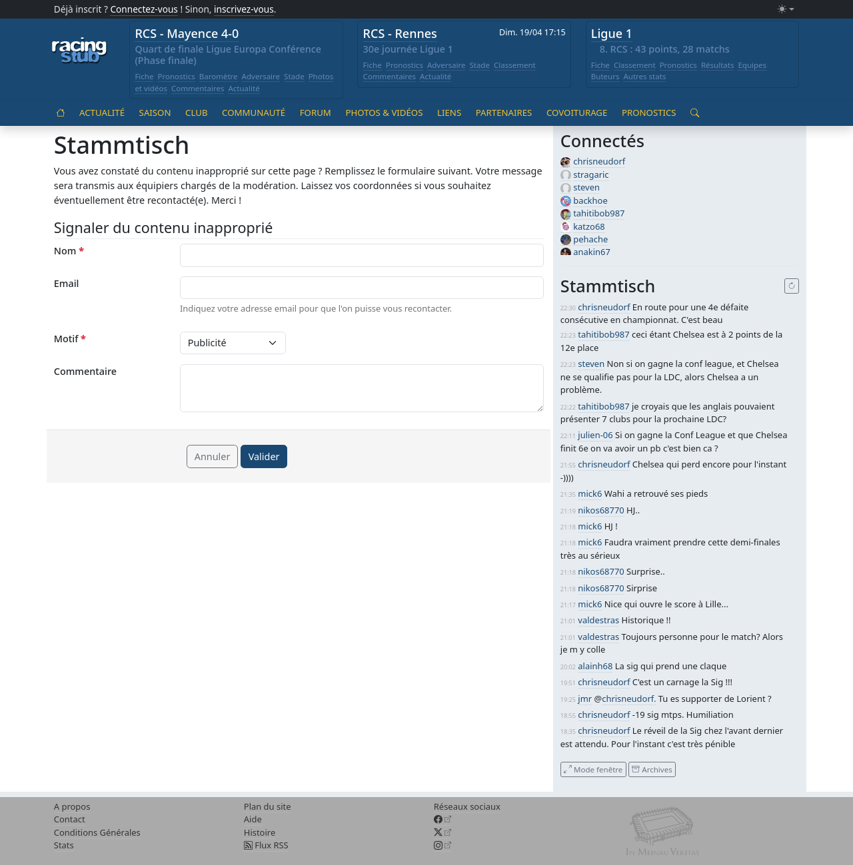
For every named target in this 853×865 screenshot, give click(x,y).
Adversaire (261, 76)
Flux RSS (266, 845)
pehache (590, 239)
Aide (253, 819)
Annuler (213, 456)
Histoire (259, 832)
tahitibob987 (598, 213)
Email (66, 283)
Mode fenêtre (593, 769)
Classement (515, 65)
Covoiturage (576, 113)
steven (586, 187)
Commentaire (85, 371)
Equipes (752, 65)
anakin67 (591, 252)
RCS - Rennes (400, 33)
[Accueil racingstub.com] (80, 51)
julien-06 (595, 435)
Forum (315, 113)
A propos (72, 806)
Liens (449, 113)
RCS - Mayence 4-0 (187, 33)
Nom (69, 250)
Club (196, 113)
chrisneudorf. (629, 699)
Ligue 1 (611, 33)
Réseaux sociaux (467, 806)
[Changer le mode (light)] (785, 10)
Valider (264, 456)
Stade (294, 76)
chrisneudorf (599, 161)
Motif (70, 338)
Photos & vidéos (384, 113)
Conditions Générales (97, 832)
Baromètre (218, 76)
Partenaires (504, 113)
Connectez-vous (144, 9)
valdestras (598, 620)
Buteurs (605, 76)
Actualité (243, 88)
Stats (64, 845)
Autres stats (644, 76)
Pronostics (176, 76)
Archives (652, 769)
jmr (585, 699)
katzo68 (589, 226)
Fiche (144, 76)
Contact (69, 819)
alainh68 (595, 666)
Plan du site (267, 806)
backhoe (590, 200)
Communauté (253, 113)
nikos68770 (601, 510)
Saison (155, 113)
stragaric (590, 174)
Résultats (717, 65)
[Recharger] (792, 286)
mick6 (590, 493)
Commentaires (198, 88)
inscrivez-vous (244, 9)
